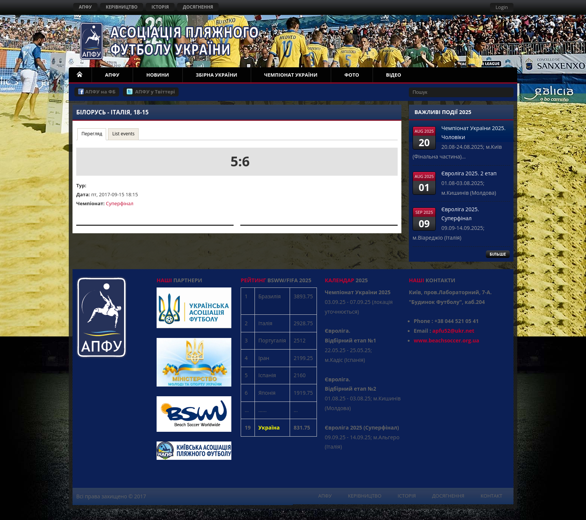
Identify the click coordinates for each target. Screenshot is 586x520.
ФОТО (351, 74)
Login (502, 7)
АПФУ (85, 7)
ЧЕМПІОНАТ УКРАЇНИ (291, 74)
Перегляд (93, 133)
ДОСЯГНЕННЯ (198, 7)
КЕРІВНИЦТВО (122, 7)
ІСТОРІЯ (160, 7)
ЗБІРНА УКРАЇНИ (216, 74)
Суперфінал (119, 203)
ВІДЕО (393, 74)
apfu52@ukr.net (453, 330)
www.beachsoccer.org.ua (446, 340)
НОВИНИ (157, 74)
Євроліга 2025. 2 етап (469, 173)
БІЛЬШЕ (498, 254)
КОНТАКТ (491, 495)
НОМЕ (80, 74)
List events (123, 133)
